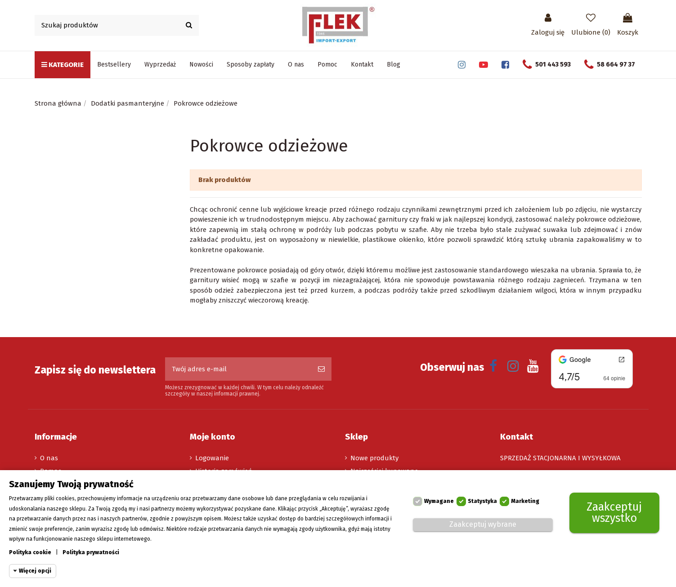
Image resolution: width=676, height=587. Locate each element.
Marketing (525, 501)
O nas (49, 458)
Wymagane (439, 501)
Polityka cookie (30, 552)
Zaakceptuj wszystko (614, 512)
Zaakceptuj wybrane (482, 524)
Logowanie (212, 458)
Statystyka (482, 501)
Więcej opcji (35, 571)
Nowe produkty (374, 458)
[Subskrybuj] (321, 369)
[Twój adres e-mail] (238, 369)
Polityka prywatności (91, 552)
